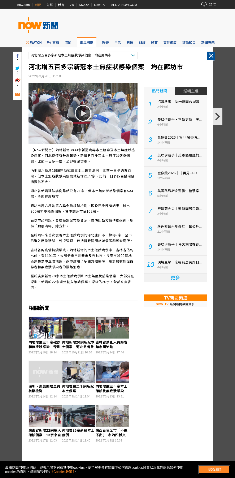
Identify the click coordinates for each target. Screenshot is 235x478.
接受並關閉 (214, 469)
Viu (72, 5)
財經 (50, 5)
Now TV (99, 5)
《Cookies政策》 (62, 472)
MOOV (84, 5)
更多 (175, 277)
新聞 (38, 5)
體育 (61, 5)
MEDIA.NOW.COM (123, 5)
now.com (23, 5)
